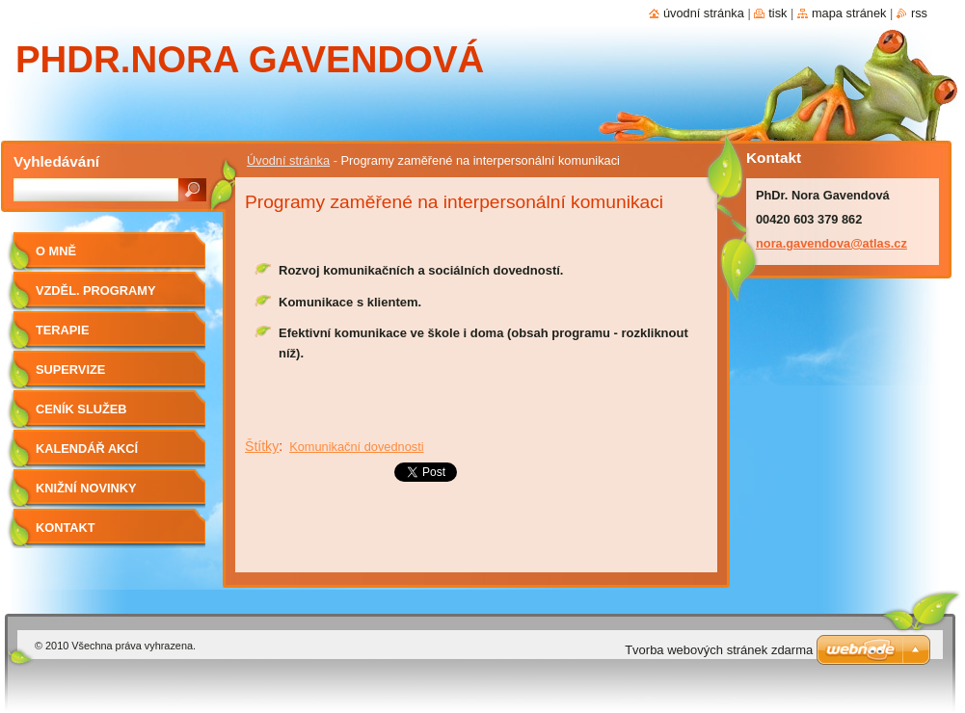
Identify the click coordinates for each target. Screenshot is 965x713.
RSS (919, 13)
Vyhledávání (56, 161)
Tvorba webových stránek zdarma (719, 650)
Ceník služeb (81, 409)
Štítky (262, 446)
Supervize (70, 369)
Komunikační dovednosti (356, 446)
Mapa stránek (849, 13)
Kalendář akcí (87, 448)
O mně (56, 251)
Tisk (777, 13)
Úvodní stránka (288, 160)
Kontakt (65, 527)
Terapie (62, 330)
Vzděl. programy (95, 290)
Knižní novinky (86, 488)
